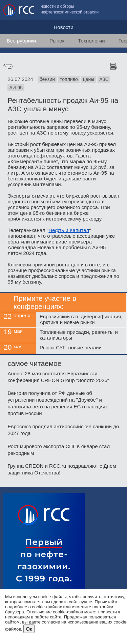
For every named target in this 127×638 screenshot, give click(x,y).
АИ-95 (16, 87)
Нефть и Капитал (68, 230)
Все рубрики (21, 41)
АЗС (104, 79)
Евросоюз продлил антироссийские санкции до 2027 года (63, 430)
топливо (69, 79)
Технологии (91, 41)
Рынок (56, 41)
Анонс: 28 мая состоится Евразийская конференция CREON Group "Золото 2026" (58, 377)
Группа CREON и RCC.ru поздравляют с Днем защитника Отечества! (61, 469)
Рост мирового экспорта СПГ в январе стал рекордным (58, 449)
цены (88, 79)
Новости (63, 27)
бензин (47, 79)
